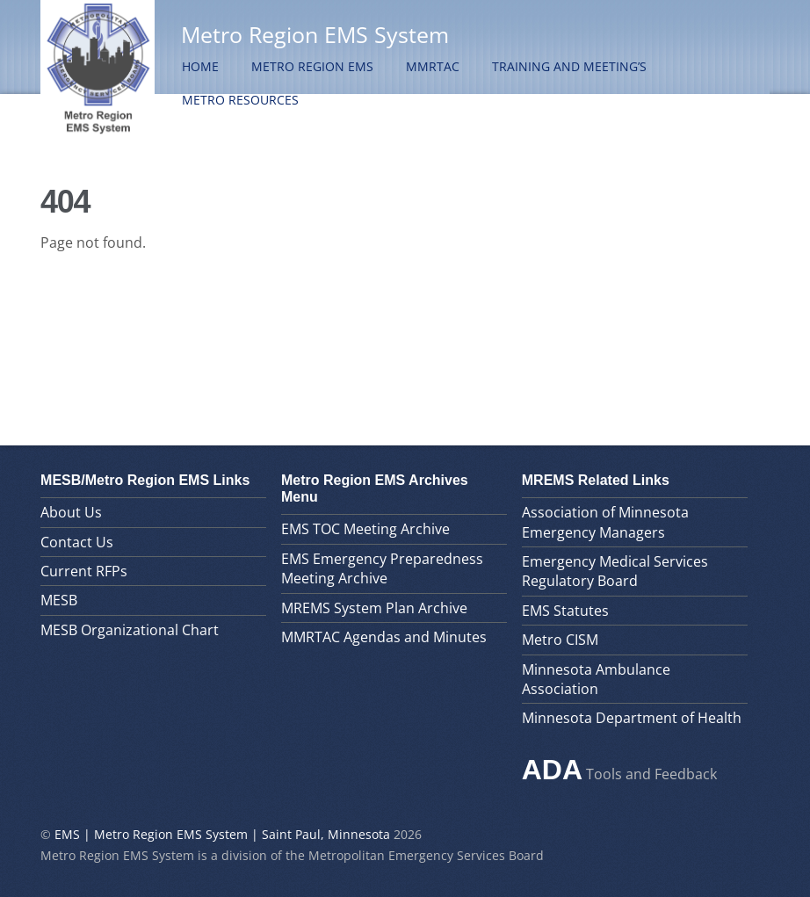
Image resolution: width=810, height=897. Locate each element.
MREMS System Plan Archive (374, 608)
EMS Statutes (565, 610)
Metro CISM (560, 639)
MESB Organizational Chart (129, 630)
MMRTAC (432, 66)
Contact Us (76, 542)
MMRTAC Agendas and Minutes (384, 637)
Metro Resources (240, 99)
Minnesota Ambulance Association (596, 679)
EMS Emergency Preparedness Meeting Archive (382, 568)
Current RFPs (83, 571)
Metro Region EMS (312, 66)
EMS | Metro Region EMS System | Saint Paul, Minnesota (222, 834)
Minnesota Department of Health (631, 717)
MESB (58, 600)
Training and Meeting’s (569, 66)
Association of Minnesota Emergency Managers (605, 522)
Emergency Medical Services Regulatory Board (615, 571)
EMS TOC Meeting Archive (365, 529)
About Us (71, 512)
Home (200, 66)
